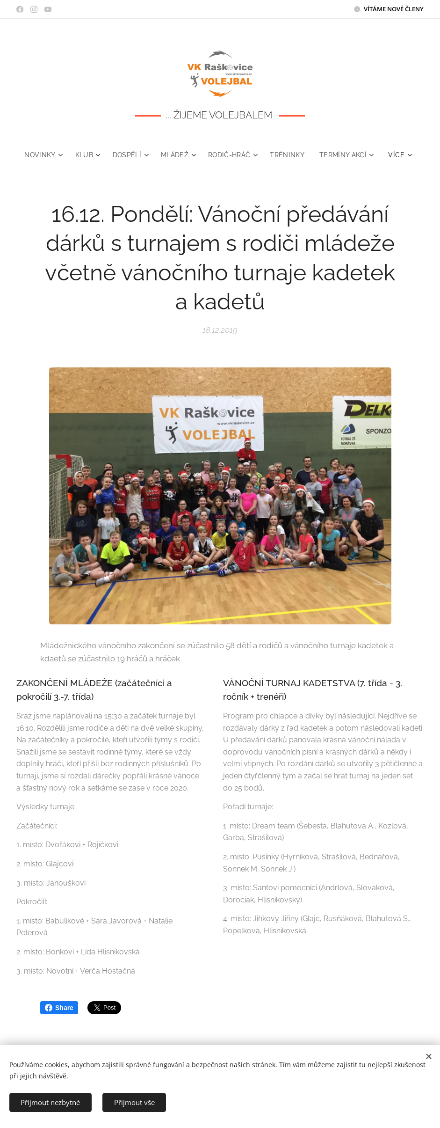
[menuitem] (42, 155)
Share (59, 1007)
